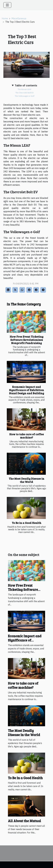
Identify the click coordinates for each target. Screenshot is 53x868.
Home (5, 18)
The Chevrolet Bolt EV (24, 92)
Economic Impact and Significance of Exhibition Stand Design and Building (26, 390)
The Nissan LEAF (24, 89)
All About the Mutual (24, 820)
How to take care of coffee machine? (26, 435)
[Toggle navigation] (7, 5)
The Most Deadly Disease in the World (26, 480)
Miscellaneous (18, 18)
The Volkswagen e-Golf (24, 96)
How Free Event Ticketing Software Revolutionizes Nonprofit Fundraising (26, 340)
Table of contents (26, 85)
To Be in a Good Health (26, 523)
